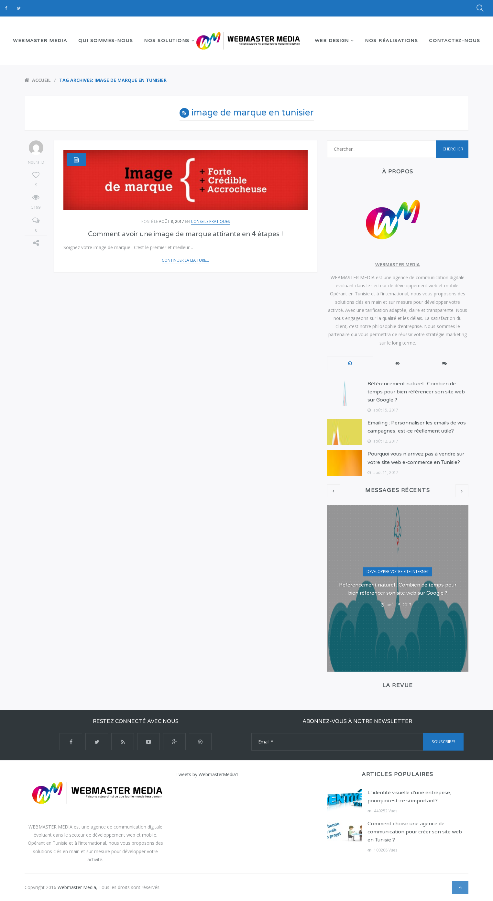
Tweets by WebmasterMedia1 (207, 774)
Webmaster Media (77, 887)
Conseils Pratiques (210, 221)
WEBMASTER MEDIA (40, 40)
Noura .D (36, 152)
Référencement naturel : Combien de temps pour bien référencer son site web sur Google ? (416, 392)
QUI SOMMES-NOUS (105, 40)
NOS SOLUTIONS (169, 40)
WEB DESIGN (334, 40)
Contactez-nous (454, 40)
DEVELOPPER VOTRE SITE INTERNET (398, 571)
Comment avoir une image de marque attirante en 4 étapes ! (185, 234)
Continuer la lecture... (185, 260)
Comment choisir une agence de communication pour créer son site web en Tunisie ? (414, 832)
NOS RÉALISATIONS (391, 40)
